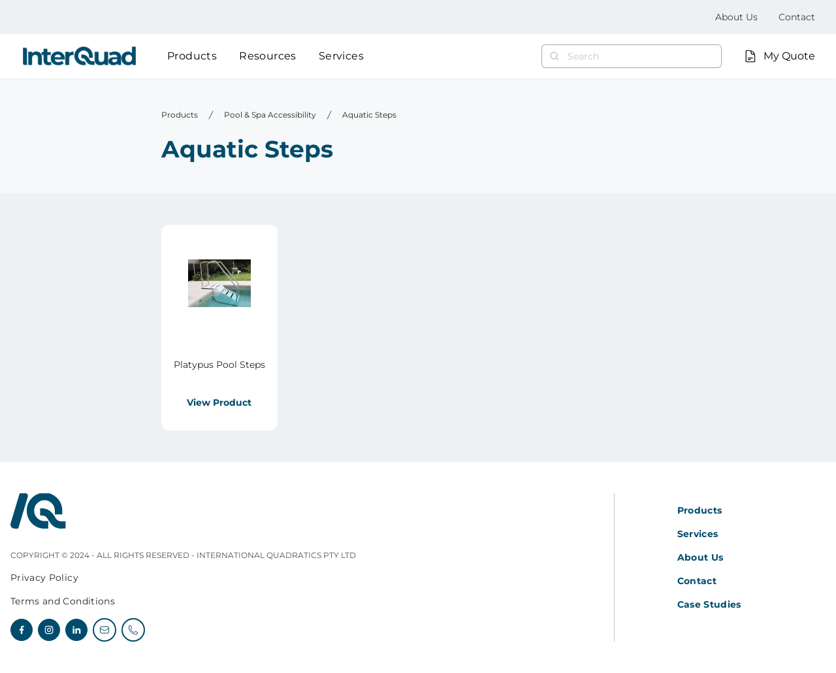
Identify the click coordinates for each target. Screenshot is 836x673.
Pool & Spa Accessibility (270, 115)
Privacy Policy (44, 577)
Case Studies (709, 604)
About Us (736, 17)
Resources (268, 56)
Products (192, 56)
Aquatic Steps (369, 115)
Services (341, 56)
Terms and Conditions (62, 601)
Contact (797, 17)
